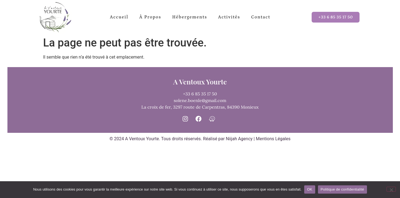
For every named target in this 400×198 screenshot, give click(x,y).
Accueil (119, 17)
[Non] (391, 189)
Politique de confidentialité (342, 189)
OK (309, 189)
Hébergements (189, 17)
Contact (260, 17)
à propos (150, 17)
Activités (229, 17)
